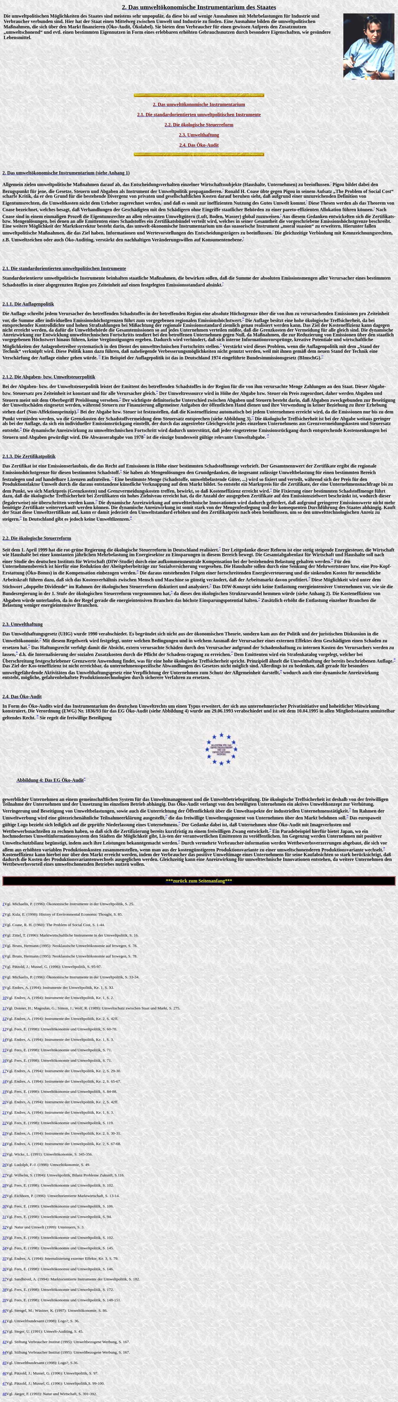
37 (4, 1279)
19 (4, 1091)
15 (4, 1050)
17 (4, 1071)
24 (4, 1143)
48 (4, 1394)
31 (4, 1216)
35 (4, 1258)
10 (4, 997)
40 (4, 1310)
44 (4, 1352)
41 (4, 1321)
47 (4, 1383)
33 (4, 1237)
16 (4, 1060)
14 (4, 1039)
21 (4, 1112)
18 (4, 1081)
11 (4, 1008)
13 (4, 1029)
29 (4, 1195)
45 (4, 1362)
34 (4, 1248)
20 (4, 1102)
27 (4, 1175)
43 (4, 1342)
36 (4, 1269)
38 (4, 1289)
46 (4, 1373)
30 (4, 1206)
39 (4, 1300)
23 (4, 1133)
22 (4, 1123)
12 (4, 1018)
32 (4, 1227)
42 (4, 1331)
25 (4, 1154)
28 (4, 1185)
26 (4, 1164)
